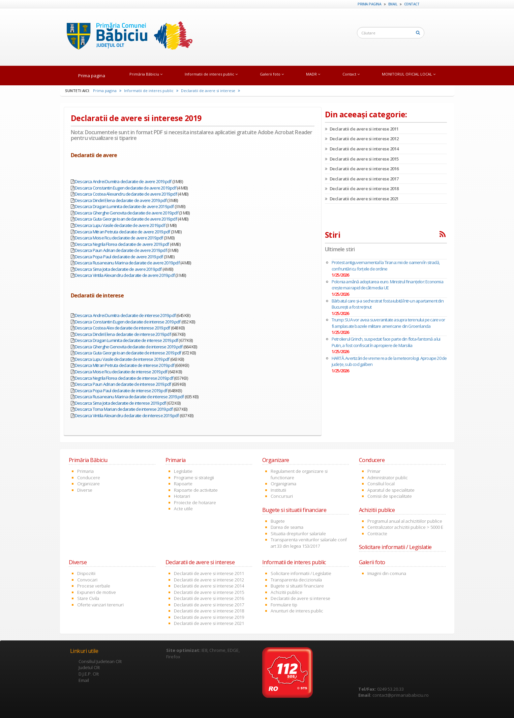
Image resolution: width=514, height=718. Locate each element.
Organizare (88, 484)
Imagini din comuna (386, 573)
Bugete (278, 521)
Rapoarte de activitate (196, 490)
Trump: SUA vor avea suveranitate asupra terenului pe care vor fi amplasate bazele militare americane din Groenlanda (388, 323)
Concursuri (282, 496)
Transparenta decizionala (296, 580)
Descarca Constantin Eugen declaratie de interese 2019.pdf (127, 322)
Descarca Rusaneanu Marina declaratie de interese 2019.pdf (129, 397)
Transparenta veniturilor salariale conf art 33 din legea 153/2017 (309, 543)
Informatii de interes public (211, 74)
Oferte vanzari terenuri (100, 605)
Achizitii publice (286, 592)
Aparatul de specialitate (391, 490)
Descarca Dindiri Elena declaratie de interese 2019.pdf (123, 334)
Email (392, 4)
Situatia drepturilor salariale (298, 533)
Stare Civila (88, 598)
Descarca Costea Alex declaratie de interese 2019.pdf (122, 328)
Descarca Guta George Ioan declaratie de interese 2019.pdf (128, 353)
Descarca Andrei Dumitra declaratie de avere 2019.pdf (123, 181)
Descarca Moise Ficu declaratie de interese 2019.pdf (121, 372)
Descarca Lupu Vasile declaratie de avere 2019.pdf (120, 225)
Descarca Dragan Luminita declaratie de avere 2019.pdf (124, 206)
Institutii (278, 490)
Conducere (88, 478)
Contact (412, 4)
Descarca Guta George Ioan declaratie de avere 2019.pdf (126, 219)
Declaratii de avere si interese (210, 90)
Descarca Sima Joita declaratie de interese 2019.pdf (120, 403)
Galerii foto (272, 74)
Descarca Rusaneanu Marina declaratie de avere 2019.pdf (127, 263)
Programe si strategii (194, 478)
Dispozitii (86, 573)
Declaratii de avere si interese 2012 (362, 139)
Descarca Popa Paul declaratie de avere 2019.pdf (119, 257)
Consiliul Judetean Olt (100, 661)
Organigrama (283, 484)
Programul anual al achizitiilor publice (404, 521)
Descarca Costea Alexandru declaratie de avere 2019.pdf (126, 194)
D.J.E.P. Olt (89, 674)
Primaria (85, 471)
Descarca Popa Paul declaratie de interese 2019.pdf (121, 390)
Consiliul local (381, 484)
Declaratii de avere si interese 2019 (209, 617)
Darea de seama (287, 527)
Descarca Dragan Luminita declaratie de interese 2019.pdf (126, 340)
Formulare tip (284, 605)
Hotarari (182, 496)
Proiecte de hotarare (195, 502)
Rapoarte (183, 484)
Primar (374, 471)
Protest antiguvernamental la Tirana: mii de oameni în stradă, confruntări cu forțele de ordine (386, 265)
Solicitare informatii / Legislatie (301, 573)
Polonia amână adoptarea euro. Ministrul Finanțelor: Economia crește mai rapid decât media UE (387, 285)
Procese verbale (93, 586)
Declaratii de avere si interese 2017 (362, 179)
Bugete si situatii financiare (297, 586)
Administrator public (387, 478)
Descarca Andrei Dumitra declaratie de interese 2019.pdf (125, 315)
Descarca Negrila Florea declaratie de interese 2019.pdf (124, 378)
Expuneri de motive (96, 592)
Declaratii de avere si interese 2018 (362, 188)
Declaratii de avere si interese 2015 (362, 159)
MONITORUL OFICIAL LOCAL (408, 74)
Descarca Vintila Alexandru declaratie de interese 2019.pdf (127, 415)
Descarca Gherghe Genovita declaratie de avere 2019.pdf (126, 213)
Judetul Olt (89, 667)
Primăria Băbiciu (145, 74)
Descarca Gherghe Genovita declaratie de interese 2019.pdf (128, 347)
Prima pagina (369, 4)
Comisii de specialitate (389, 496)
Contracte (377, 533)
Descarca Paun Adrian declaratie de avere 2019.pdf (121, 250)
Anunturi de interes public (297, 611)
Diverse (84, 490)
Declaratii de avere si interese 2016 (362, 169)
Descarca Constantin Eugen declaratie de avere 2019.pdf (125, 188)
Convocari (87, 580)
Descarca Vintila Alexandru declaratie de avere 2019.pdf (125, 275)
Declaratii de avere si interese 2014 (362, 149)
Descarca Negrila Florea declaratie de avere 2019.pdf (122, 244)
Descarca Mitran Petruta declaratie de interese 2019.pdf (124, 365)
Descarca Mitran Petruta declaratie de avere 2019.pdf (122, 232)
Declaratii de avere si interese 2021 (362, 199)
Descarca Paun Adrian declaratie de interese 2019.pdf (123, 384)
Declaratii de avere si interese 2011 (362, 129)
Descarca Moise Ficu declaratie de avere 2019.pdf (119, 238)
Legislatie (183, 471)
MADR (313, 74)
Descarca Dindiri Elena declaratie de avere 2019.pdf (121, 200)
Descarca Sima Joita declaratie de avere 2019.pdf (118, 269)
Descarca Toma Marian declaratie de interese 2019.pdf (124, 409)
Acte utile (183, 509)
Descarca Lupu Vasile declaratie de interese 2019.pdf (122, 359)
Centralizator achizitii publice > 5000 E (405, 527)
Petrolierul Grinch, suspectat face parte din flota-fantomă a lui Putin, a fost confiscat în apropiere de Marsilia (386, 342)
